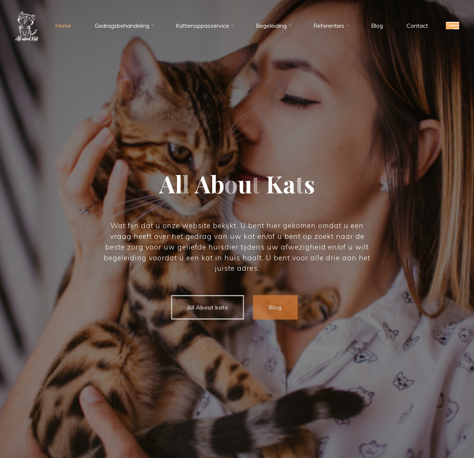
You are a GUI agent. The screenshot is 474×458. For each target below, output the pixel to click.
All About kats (204, 307)
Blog (272, 307)
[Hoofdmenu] (452, 25)
